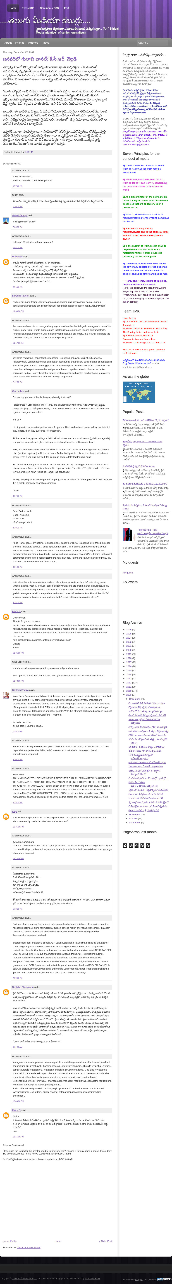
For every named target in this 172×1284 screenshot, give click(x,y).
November (134, 814)
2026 (129, 629)
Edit (66, 8)
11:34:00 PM (18, 311)
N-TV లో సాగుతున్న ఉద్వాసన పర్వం (145, 711)
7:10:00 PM (18, 206)
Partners (33, 42)
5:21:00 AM (17, 1047)
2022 (129, 642)
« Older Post (105, 1241)
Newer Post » (10, 1241)
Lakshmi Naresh (20, 295)
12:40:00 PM (18, 1101)
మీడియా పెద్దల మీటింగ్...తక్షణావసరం (145, 766)
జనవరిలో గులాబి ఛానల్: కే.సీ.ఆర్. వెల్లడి (40, 59)
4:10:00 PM (18, 528)
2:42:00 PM (18, 382)
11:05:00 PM (18, 653)
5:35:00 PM (18, 802)
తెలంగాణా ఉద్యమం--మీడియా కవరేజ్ (145, 794)
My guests (128, 572)
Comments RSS (49, 8)
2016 (129, 666)
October (133, 818)
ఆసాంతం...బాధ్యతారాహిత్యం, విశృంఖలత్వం (148, 731)
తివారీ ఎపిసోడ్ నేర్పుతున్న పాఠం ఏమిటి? (147, 715)
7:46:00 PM (18, 247)
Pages (45, 42)
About (8, 42)
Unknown (17, 256)
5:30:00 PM (18, 759)
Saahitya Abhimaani (22, 987)
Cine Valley (18, 391)
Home (13, 8)
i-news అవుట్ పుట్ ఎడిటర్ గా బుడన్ (145, 798)
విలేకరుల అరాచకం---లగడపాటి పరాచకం (147, 735)
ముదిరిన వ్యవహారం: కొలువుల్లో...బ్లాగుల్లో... (148, 778)
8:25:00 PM (18, 602)
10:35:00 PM (18, 827)
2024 (129, 637)
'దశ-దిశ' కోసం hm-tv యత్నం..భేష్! (144, 750)
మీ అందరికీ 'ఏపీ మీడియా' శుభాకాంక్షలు (146, 703)
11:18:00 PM (18, 858)
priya (14, 811)
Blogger (139, 1279)
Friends (19, 42)
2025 (129, 633)
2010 (129, 691)
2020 (129, 650)
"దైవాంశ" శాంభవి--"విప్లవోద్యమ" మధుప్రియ (148, 790)
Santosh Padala (20, 690)
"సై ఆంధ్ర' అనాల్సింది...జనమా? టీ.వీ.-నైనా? (148, 802)
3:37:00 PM (18, 496)
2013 (129, 678)
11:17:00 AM (18, 343)
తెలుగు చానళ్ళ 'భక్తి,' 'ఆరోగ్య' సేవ (143, 810)
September (135, 822)
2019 (129, 654)
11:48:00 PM (18, 681)
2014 (129, 674)
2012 (129, 682)
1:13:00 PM (18, 909)
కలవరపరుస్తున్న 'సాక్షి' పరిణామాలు (139, 466)
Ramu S (16, 611)
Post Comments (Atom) (29, 1247)
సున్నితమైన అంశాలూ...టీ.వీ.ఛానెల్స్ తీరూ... (148, 806)
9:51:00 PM (18, 287)
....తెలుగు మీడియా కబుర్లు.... (45, 20)
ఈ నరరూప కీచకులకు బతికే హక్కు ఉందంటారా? (145, 484)
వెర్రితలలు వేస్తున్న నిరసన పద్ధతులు (144, 707)
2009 (129, 694)
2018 (129, 658)
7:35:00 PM (18, 227)
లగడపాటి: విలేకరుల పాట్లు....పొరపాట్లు (146, 747)
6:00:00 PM (18, 186)
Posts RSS (28, 8)
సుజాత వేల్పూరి (19, 215)
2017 (129, 662)
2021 (129, 646)
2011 (129, 686)
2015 (129, 670)
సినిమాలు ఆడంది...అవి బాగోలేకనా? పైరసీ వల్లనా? (146, 420)
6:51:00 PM (18, 567)
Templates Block (92, 1278)
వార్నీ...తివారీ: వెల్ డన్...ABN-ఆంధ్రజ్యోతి (147, 727)
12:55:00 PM (18, 1137)
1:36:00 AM (17, 731)
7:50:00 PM (18, 978)
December (134, 699)
